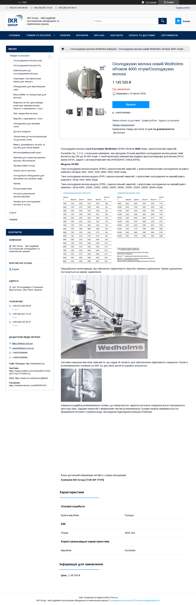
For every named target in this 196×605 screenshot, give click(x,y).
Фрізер (17, 183)
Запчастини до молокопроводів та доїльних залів (30, 138)
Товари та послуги (38, 35)
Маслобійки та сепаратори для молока (29, 96)
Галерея (65, 35)
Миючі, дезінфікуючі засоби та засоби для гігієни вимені (29, 146)
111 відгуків (151, 2)
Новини (13, 219)
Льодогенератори (22, 188)
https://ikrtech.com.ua (22, 343)
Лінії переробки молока (25, 113)
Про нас (99, 35)
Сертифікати (169, 35)
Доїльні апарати (21, 131)
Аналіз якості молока (24, 170)
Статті (12, 212)
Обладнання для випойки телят (26, 125)
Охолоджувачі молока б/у (27, 65)
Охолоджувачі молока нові (27, 60)
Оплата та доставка (142, 35)
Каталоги (82, 35)
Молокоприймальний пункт (27, 152)
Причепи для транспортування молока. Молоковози (29, 159)
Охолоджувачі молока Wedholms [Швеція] (93, 49)
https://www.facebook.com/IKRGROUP (27, 385)
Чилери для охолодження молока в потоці (26, 203)
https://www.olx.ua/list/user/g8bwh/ (31, 378)
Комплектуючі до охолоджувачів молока (25, 72)
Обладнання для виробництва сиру (29, 88)
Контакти (116, 35)
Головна (14, 35)
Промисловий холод (24, 165)
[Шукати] (162, 21)
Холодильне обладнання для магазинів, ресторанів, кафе (28, 177)
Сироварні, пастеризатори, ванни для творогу (27, 80)
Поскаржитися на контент (121, 600)
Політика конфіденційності (147, 600)
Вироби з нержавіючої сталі (27, 118)
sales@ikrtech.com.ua (23, 348)
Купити (131, 104)
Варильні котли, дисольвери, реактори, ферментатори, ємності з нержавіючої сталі (28, 105)
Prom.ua (114, 597)
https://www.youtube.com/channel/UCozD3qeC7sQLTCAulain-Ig (29, 372)
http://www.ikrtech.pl (35, 363)
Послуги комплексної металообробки (24, 195)
